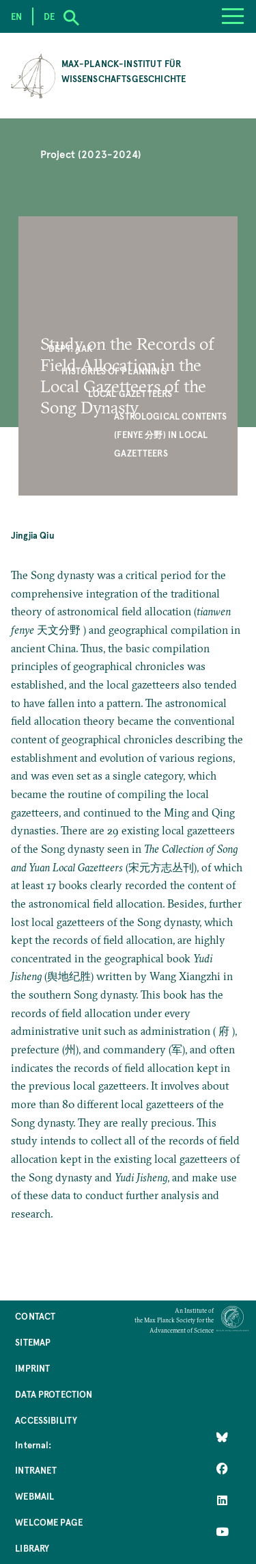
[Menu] (232, 16)
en (16, 16)
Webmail (34, 1495)
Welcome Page (49, 1521)
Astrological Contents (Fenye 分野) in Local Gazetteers (170, 434)
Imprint (32, 1367)
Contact (35, 1315)
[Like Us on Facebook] (222, 1469)
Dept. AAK (70, 348)
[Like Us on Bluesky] (222, 1437)
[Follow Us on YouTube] (222, 1532)
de (49, 16)
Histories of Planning (114, 370)
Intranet (36, 1469)
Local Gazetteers (130, 393)
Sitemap (33, 1341)
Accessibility (46, 1419)
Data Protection (53, 1393)
